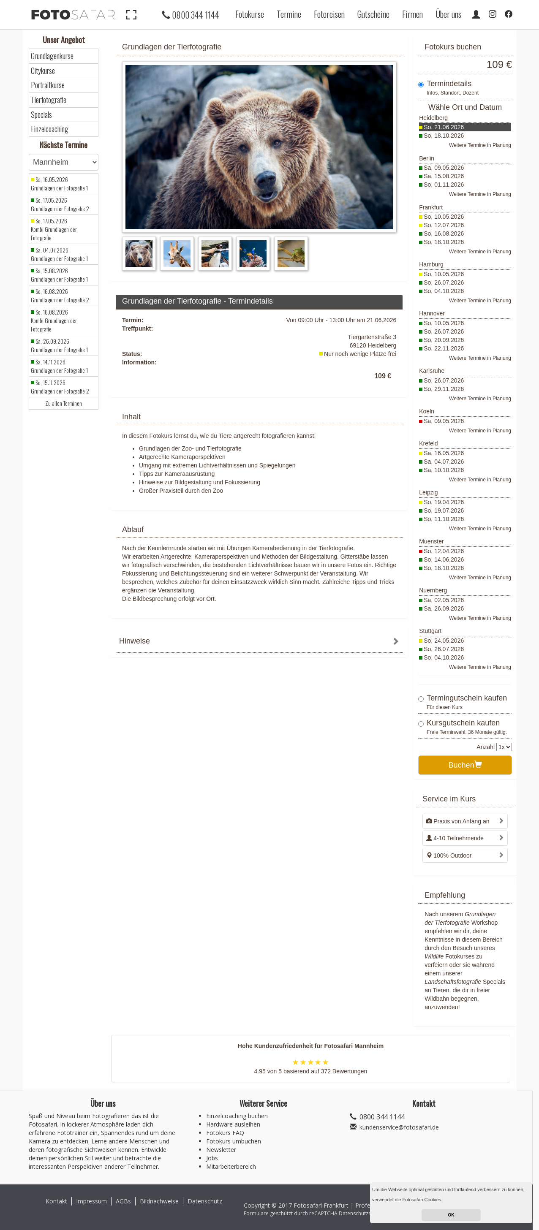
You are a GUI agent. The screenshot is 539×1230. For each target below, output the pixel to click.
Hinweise (134, 641)
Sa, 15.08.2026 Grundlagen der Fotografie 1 (59, 274)
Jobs (212, 1158)
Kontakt (56, 1201)
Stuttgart (430, 630)
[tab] (259, 642)
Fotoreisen (329, 14)
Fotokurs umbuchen (233, 1141)
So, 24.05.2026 (444, 640)
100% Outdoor (448, 855)
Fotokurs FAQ (225, 1133)
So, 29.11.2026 (444, 389)
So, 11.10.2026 (444, 519)
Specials (41, 114)
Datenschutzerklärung (365, 1213)
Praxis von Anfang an (457, 821)
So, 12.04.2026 (444, 551)
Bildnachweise (159, 1201)
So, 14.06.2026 (444, 559)
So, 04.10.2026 (444, 291)
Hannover (432, 313)
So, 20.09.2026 (444, 340)
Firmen (412, 14)
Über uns (448, 14)
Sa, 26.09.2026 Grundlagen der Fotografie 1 (59, 345)
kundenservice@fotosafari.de (399, 1127)
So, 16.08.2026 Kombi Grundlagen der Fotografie (54, 320)
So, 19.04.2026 (444, 502)
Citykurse (43, 70)
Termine (289, 14)
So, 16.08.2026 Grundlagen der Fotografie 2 (60, 295)
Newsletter (221, 1150)
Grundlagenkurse (52, 56)
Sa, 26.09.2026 (444, 608)
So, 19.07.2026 (444, 510)
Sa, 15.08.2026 (444, 176)
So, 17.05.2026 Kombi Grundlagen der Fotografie (54, 229)
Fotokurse (249, 14)
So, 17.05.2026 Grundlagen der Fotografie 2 (60, 204)
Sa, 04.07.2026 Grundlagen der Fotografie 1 (59, 254)
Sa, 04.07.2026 (444, 461)
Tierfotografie (48, 100)
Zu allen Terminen (63, 403)
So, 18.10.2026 (444, 135)
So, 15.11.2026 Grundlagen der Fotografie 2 (60, 386)
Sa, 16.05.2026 (444, 453)
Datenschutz (205, 1201)
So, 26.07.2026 (444, 282)
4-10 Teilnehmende (455, 838)
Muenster (431, 541)
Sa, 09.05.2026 (444, 167)
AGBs (123, 1201)
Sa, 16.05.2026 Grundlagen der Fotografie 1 (59, 183)
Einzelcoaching (49, 129)
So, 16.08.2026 (444, 233)
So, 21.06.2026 (444, 127)
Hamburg (431, 264)
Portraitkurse (48, 85)
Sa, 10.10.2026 (444, 470)
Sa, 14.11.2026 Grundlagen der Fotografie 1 (59, 366)
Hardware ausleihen (233, 1124)
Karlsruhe (431, 370)
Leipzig (428, 492)
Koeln (426, 411)
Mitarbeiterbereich (231, 1166)
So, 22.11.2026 (444, 348)
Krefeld (428, 443)
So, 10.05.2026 (444, 216)
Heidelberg (433, 117)
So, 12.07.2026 (444, 225)
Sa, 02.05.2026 (444, 600)
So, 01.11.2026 (444, 184)
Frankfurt (431, 207)
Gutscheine (373, 14)
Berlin (426, 158)
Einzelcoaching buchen (237, 1116)
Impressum (91, 1201)
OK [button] (451, 1215)
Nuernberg (433, 590)
